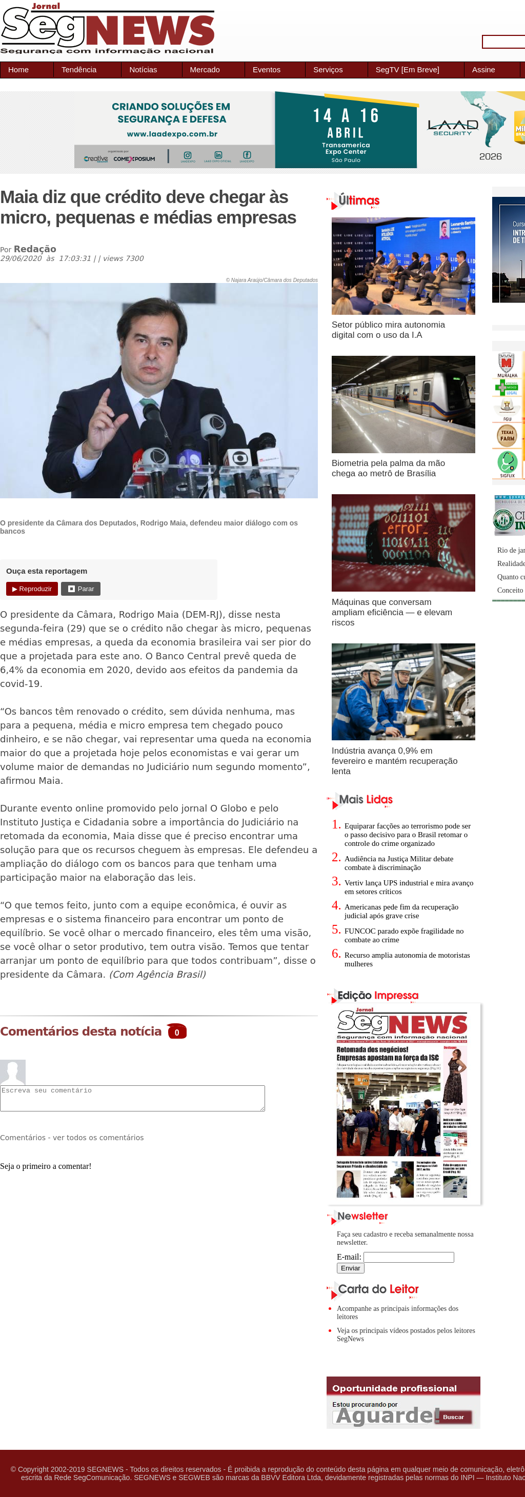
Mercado (205, 69)
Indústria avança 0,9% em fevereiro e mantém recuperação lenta (395, 761)
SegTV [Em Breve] (407, 69)
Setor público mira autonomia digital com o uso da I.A (388, 330)
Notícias (143, 69)
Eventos (266, 69)
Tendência (79, 69)
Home (18, 69)
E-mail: (395, 1256)
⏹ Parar (80, 589)
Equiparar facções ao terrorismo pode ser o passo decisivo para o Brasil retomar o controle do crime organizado (408, 834)
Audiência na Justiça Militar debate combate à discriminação (399, 863)
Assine (483, 69)
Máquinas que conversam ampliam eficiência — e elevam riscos (392, 612)
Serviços (328, 69)
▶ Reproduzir (32, 589)
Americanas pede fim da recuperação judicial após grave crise (401, 911)
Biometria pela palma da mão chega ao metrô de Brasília (388, 468)
